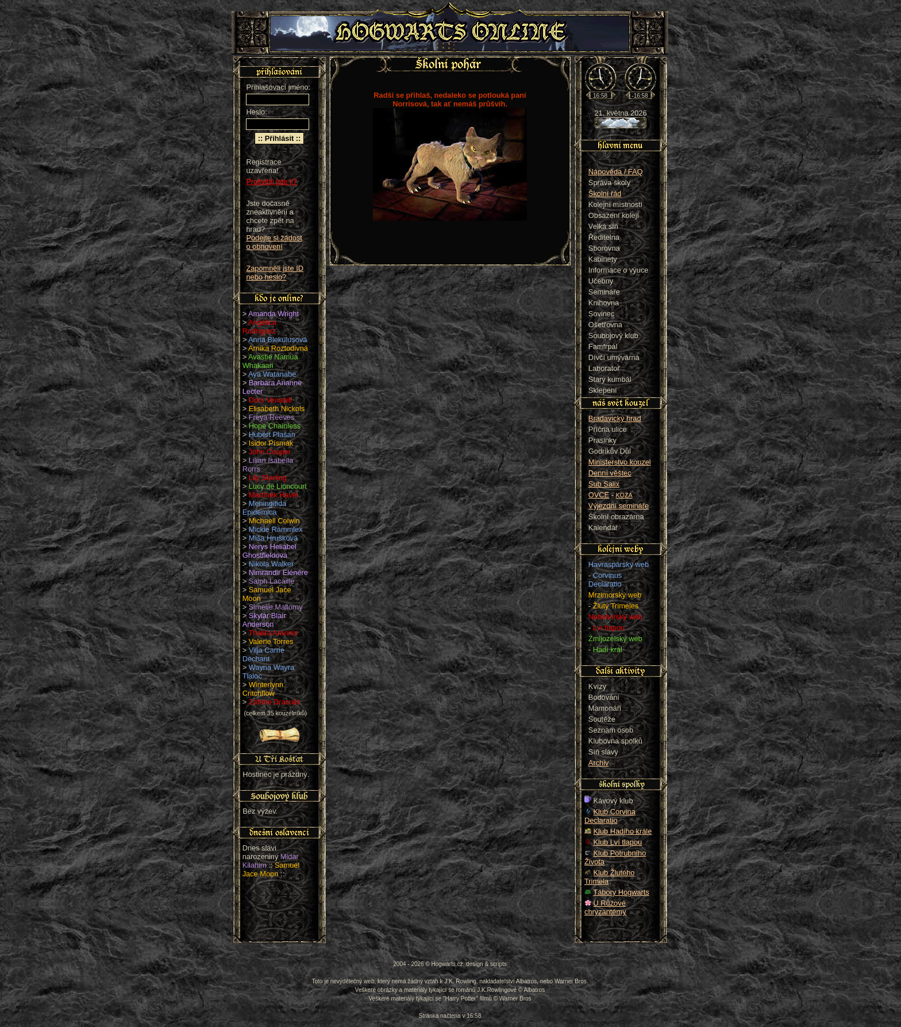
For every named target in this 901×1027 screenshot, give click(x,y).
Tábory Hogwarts (621, 892)
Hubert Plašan (272, 434)
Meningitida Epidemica (264, 507)
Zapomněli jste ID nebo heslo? (274, 272)
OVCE (598, 494)
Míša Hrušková (273, 538)
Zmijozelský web (615, 638)
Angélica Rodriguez (259, 326)
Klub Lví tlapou (618, 842)
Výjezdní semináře (618, 505)
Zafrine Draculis (275, 702)
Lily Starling (268, 477)
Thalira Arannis (273, 633)
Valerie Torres (271, 641)
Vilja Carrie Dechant (263, 654)
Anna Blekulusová (277, 339)
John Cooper (270, 451)
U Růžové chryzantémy (605, 907)
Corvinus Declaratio (605, 579)
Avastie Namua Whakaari (270, 361)
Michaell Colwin (274, 520)
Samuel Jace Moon (271, 869)
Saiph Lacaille (272, 581)
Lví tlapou (609, 627)
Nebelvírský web (615, 616)
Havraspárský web (618, 564)
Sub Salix (603, 484)
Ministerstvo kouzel (619, 462)
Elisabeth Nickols (277, 408)
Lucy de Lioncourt (278, 486)
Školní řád (605, 193)
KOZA (624, 495)
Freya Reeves (272, 417)
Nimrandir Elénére (278, 572)
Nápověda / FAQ (615, 171)
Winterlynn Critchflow (262, 689)
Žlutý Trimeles (616, 605)
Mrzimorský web (614, 595)
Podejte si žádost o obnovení (274, 242)
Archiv (598, 762)
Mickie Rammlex (276, 529)
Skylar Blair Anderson (264, 620)
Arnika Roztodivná (278, 348)
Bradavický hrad (614, 418)
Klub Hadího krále (623, 831)
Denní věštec (610, 473)
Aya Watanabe (272, 374)
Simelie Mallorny (276, 607)
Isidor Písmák (271, 443)
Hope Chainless (275, 425)
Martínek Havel (273, 494)
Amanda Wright (273, 313)
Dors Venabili (270, 400)
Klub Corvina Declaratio (610, 816)
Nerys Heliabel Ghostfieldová (269, 551)
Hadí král (607, 649)
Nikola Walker (271, 564)
